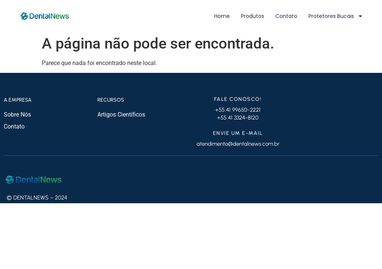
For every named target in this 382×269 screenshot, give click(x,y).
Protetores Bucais (336, 16)
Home (222, 16)
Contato (286, 16)
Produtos (252, 16)
